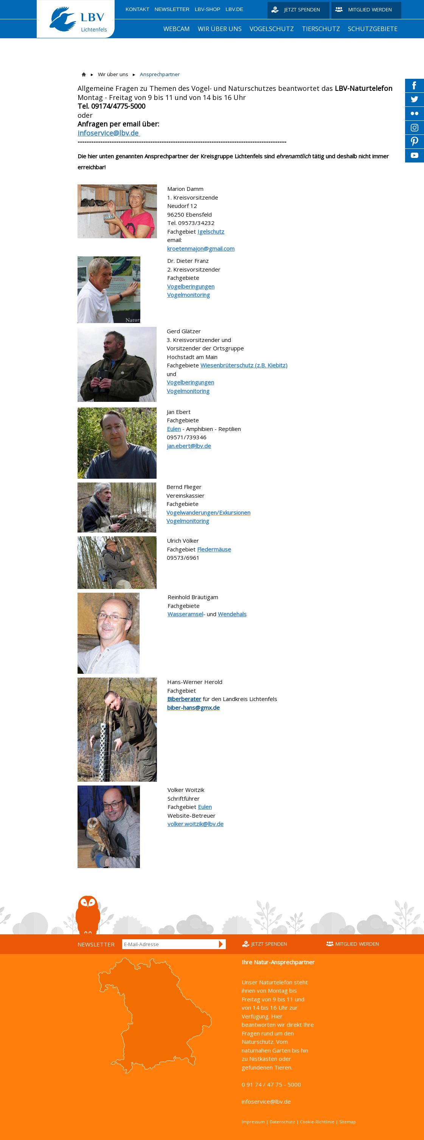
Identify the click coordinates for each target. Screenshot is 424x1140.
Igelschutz (210, 231)
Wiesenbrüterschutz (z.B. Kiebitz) (243, 365)
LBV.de (235, 9)
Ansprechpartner (160, 74)
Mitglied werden (370, 9)
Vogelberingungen (190, 286)
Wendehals (232, 614)
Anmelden (221, 944)
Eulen (174, 429)
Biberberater (184, 699)
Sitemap (347, 1121)
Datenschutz (282, 1121)
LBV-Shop (208, 9)
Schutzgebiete (373, 28)
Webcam (176, 28)
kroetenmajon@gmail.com (201, 248)
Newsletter (172, 9)
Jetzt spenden (302, 9)
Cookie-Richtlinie (317, 1121)
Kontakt (137, 9)
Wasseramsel (185, 614)
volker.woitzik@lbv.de (196, 824)
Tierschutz (321, 28)
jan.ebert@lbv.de (189, 446)
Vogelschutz (272, 28)
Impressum (253, 1121)
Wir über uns (220, 28)
